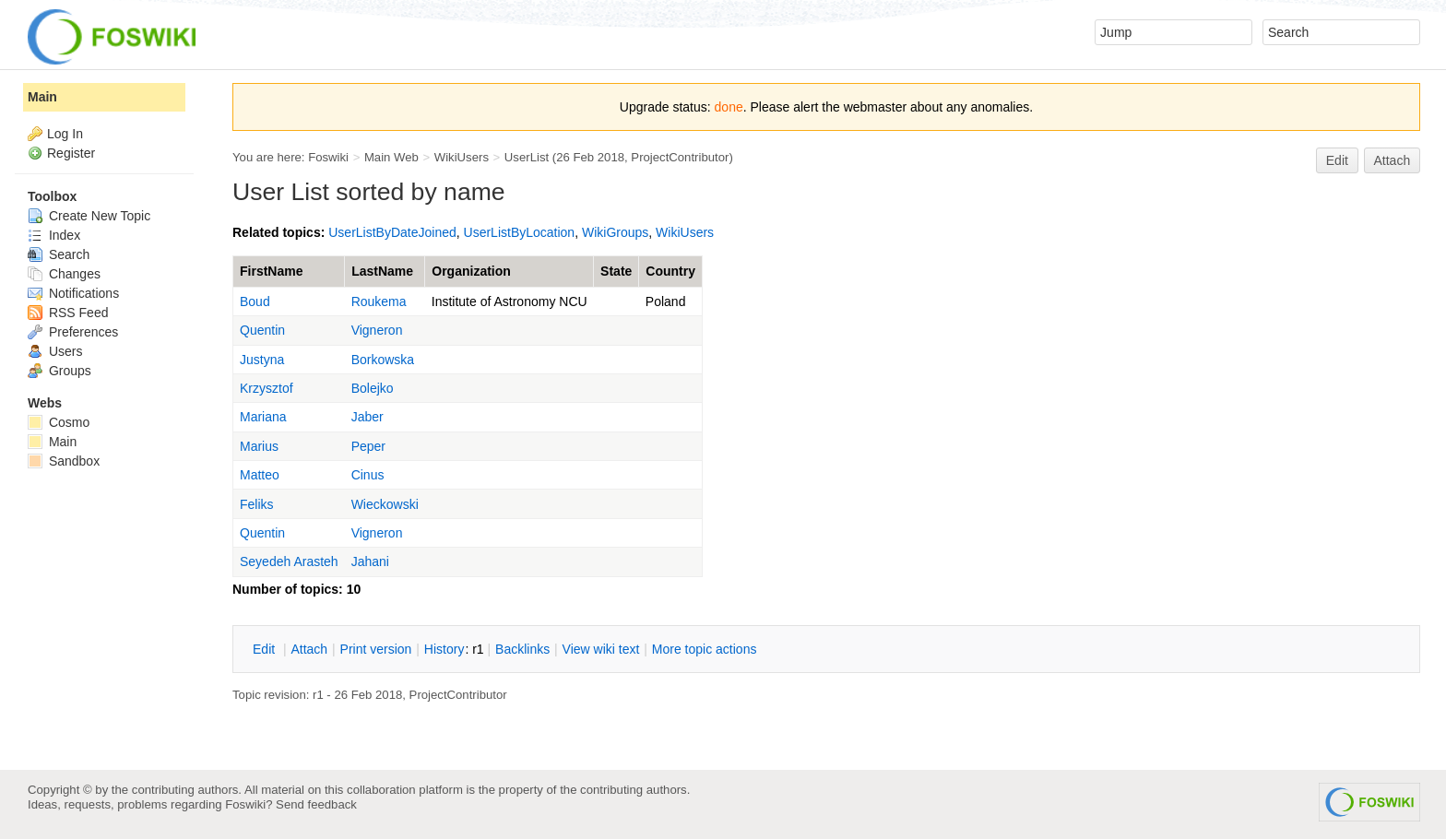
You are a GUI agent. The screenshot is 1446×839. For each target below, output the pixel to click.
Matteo (259, 474)
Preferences (73, 332)
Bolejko (372, 388)
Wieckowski (385, 504)
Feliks (257, 504)
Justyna (262, 359)
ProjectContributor (680, 157)
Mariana (263, 416)
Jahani (370, 561)
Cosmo (58, 422)
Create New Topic (89, 215)
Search (58, 254)
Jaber (367, 416)
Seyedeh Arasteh (289, 561)
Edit (1337, 160)
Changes (64, 273)
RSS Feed (68, 312)
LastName (382, 271)
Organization (471, 271)
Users (55, 351)
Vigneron (377, 330)
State (616, 271)
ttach (308, 649)
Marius (259, 446)
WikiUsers (461, 157)
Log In (65, 133)
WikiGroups (615, 232)
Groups (59, 370)
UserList (526, 157)
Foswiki (328, 157)
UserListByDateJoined (392, 232)
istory (444, 649)
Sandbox (64, 461)
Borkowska (382, 359)
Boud (255, 301)
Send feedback (316, 804)
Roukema (379, 301)
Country (670, 271)
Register (71, 153)
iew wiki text (601, 649)
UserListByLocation (519, 232)
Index (54, 235)
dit (266, 649)
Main (42, 96)
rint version (376, 649)
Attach (1392, 160)
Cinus (368, 474)
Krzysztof (266, 388)
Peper (368, 446)
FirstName (271, 271)
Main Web (391, 157)
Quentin (262, 330)
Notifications (73, 293)
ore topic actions (704, 649)
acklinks (522, 649)
